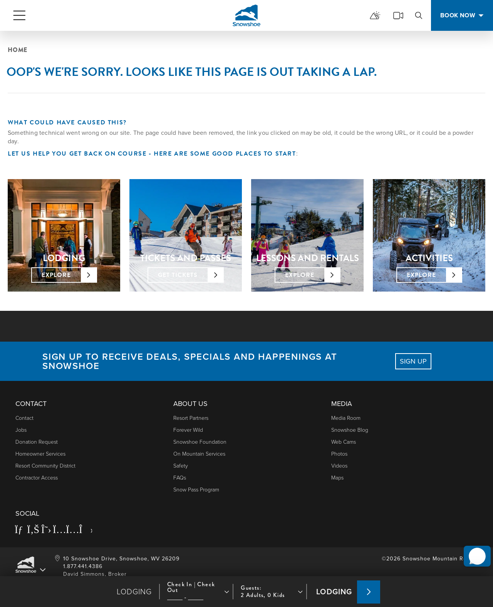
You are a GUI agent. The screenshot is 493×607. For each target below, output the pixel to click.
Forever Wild (188, 430)
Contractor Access (36, 478)
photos (339, 454)
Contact (24, 418)
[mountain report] (375, 15)
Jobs (21, 430)
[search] (418, 15)
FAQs (179, 478)
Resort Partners (190, 418)
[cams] (398, 15)
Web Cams (343, 442)
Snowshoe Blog (349, 430)
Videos (339, 466)
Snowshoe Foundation (199, 442)
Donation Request (36, 442)
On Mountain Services (199, 454)
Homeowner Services (40, 454)
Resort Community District (45, 466)
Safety (180, 466)
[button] (474, 548)
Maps (337, 478)
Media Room (346, 418)
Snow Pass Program (196, 490)
